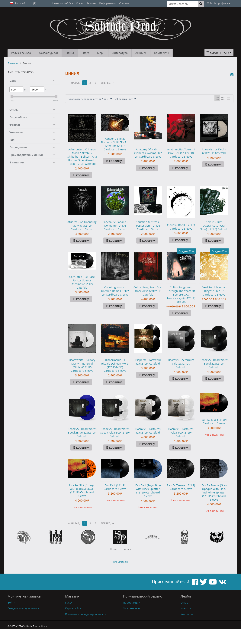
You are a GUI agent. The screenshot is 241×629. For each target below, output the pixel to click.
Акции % (140, 53)
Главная (13, 63)
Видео (85, 53)
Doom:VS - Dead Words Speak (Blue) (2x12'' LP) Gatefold (82, 432)
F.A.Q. (68, 602)
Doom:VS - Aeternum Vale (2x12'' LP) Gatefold (181, 363)
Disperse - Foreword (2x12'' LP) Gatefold (148, 361)
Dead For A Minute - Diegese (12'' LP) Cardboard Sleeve (214, 291)
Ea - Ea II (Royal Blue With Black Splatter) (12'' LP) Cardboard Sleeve (148, 490)
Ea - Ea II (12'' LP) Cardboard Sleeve (115, 487)
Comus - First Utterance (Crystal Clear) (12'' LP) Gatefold (214, 225)
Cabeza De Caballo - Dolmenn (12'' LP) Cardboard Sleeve (115, 225)
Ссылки (124, 3)
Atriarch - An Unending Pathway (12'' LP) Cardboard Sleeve (82, 225)
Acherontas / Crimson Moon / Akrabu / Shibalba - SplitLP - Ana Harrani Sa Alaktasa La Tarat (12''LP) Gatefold (82, 156)
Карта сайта (73, 608)
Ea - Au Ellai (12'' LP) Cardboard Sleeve (214, 421)
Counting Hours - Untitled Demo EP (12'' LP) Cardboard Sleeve (115, 291)
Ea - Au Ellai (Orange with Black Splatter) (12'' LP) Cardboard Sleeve (82, 490)
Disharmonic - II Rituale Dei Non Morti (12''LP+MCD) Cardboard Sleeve (115, 365)
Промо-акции (131, 602)
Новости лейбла (62, 3)
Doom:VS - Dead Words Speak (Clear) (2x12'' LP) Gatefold (115, 432)
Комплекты (161, 53)
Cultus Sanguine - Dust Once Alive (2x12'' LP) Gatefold (147, 291)
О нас (79, 3)
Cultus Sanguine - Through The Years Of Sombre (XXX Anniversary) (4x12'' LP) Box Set (181, 294)
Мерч (100, 53)
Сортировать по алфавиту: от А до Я (94, 99)
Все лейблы (120, 562)
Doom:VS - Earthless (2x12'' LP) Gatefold (148, 430)
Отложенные (131, 608)
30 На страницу (134, 99)
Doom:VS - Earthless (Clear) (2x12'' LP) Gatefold (181, 432)
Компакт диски (48, 53)
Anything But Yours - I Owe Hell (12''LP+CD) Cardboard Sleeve (181, 153)
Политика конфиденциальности (86, 614)
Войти (11, 602)
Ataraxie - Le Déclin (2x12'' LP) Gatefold (214, 151)
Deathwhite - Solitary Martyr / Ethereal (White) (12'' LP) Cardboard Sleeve (82, 365)
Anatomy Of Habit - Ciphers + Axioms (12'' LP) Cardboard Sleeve (148, 153)
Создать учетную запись (24, 608)
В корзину (81, 175)
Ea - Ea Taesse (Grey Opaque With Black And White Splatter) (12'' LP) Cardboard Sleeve (214, 492)
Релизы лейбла (21, 53)
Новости (186, 608)
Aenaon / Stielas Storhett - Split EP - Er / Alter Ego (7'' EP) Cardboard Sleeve (115, 144)
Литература (120, 53)
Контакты (187, 614)
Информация (107, 3)
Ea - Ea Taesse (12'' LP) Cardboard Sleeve (181, 487)
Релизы (91, 3)
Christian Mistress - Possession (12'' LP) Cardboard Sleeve (148, 225)
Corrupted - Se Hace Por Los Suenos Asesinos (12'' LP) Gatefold (82, 282)
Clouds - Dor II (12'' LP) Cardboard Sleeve (181, 226)
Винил (70, 53)
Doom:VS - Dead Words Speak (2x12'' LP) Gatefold (214, 363)
